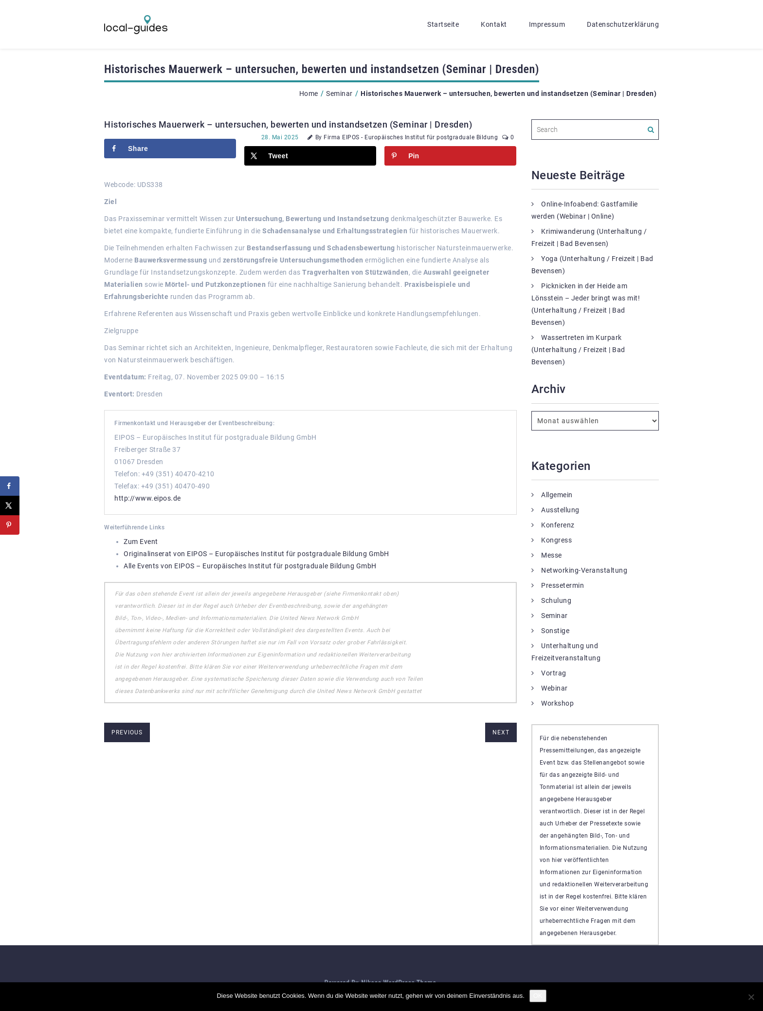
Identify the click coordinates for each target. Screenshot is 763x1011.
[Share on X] (310, 156)
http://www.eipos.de (147, 498)
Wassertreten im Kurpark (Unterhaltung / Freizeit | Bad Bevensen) (578, 350)
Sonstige (555, 631)
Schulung (556, 600)
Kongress (556, 540)
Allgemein (557, 495)
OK (538, 995)
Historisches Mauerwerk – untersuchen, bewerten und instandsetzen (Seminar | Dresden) (288, 124)
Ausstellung (560, 510)
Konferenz (558, 525)
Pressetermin (562, 585)
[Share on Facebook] (170, 148)
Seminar (339, 93)
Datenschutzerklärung (623, 24)
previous (127, 732)
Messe (551, 555)
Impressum (547, 24)
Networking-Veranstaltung (584, 570)
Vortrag (553, 673)
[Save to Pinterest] (450, 156)
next (500, 732)
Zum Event (141, 541)
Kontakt (494, 24)
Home (308, 93)
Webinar (554, 688)
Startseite (443, 24)
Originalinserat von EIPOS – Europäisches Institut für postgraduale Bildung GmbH (256, 554)
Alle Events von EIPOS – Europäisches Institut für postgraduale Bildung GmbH (250, 566)
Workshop (557, 703)
